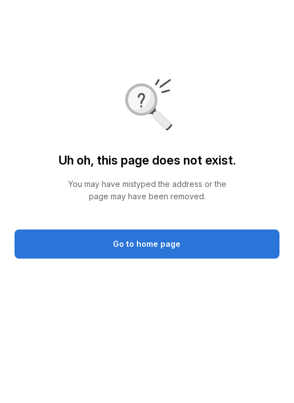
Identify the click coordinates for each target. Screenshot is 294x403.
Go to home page (147, 244)
